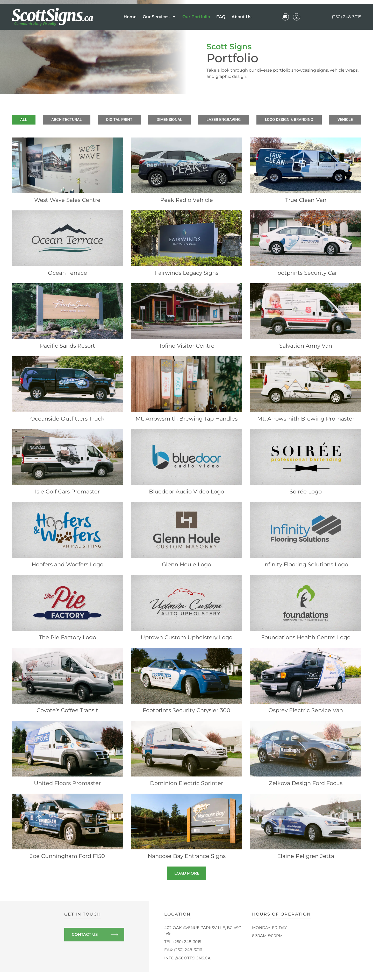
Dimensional (168, 119)
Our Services (159, 16)
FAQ (220, 16)
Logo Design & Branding (274, 119)
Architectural (80, 119)
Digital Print (125, 119)
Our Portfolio (196, 16)
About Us (241, 16)
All (45, 119)
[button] (186, 876)
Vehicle (323, 119)
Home (129, 16)
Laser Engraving (215, 119)
